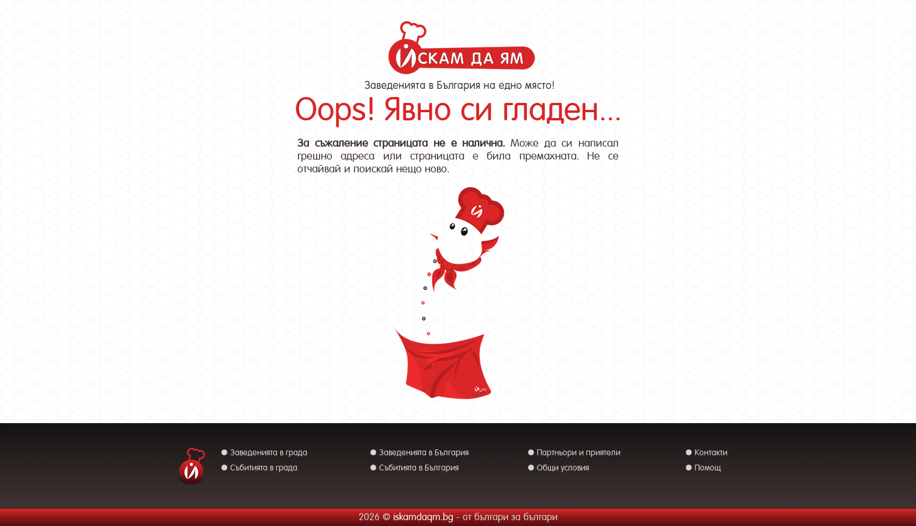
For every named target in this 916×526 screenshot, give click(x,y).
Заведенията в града (268, 452)
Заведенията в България (424, 452)
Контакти (711, 452)
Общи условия (563, 467)
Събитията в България (419, 467)
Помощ (708, 467)
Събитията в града (263, 467)
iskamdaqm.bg (423, 516)
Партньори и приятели (578, 452)
